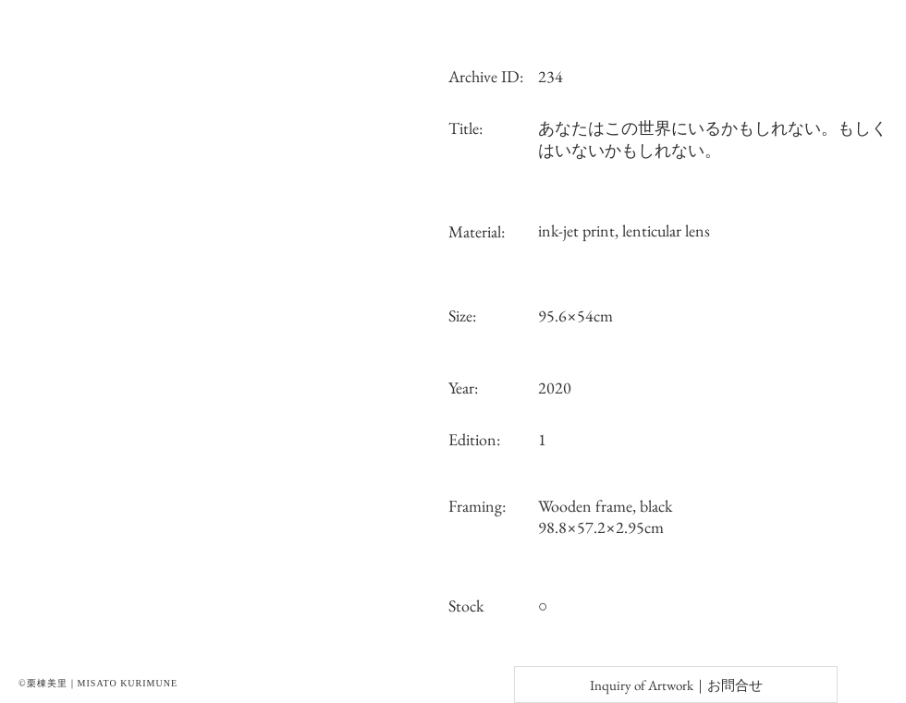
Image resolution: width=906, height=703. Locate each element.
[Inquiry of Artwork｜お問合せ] (676, 684)
